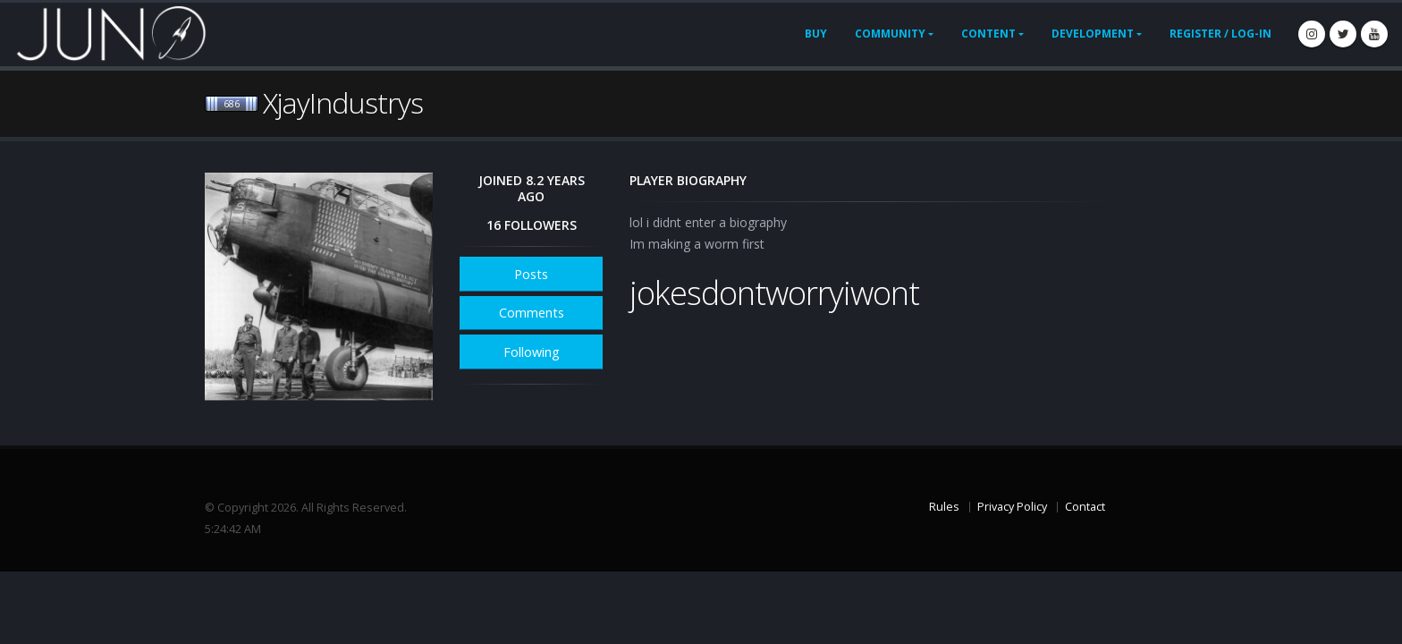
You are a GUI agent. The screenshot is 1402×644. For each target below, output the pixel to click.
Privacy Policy (1012, 506)
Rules (944, 506)
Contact (1085, 506)
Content (988, 33)
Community (890, 33)
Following (531, 351)
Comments (531, 312)
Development (1093, 33)
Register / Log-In (1220, 33)
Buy (816, 33)
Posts (531, 274)
